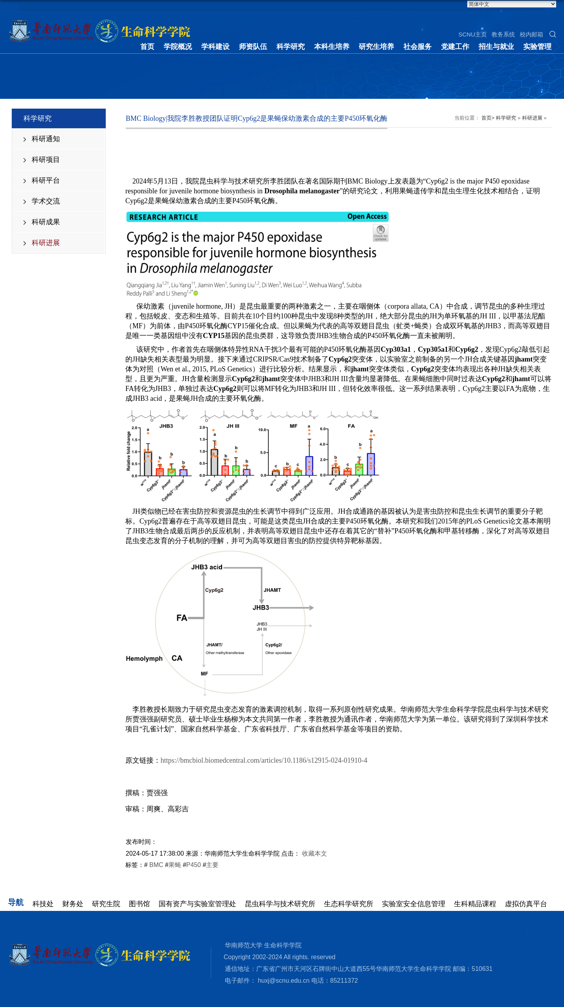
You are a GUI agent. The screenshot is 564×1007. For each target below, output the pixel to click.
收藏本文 (314, 853)
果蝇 (174, 865)
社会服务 (417, 47)
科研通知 (46, 139)
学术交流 (46, 201)
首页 (147, 47)
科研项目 (46, 160)
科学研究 (291, 47)
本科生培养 (331, 47)
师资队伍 (253, 47)
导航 (16, 902)
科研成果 (46, 222)
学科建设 (215, 47)
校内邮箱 (531, 34)
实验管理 (537, 47)
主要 (212, 865)
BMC (155, 865)
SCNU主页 (472, 34)
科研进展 (46, 243)
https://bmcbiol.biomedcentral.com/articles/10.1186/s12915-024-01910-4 (264, 760)
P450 (193, 865)
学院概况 (178, 47)
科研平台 (46, 180)
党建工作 (455, 47)
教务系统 (503, 34)
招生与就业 (496, 47)
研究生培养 (376, 47)
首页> (488, 118)
